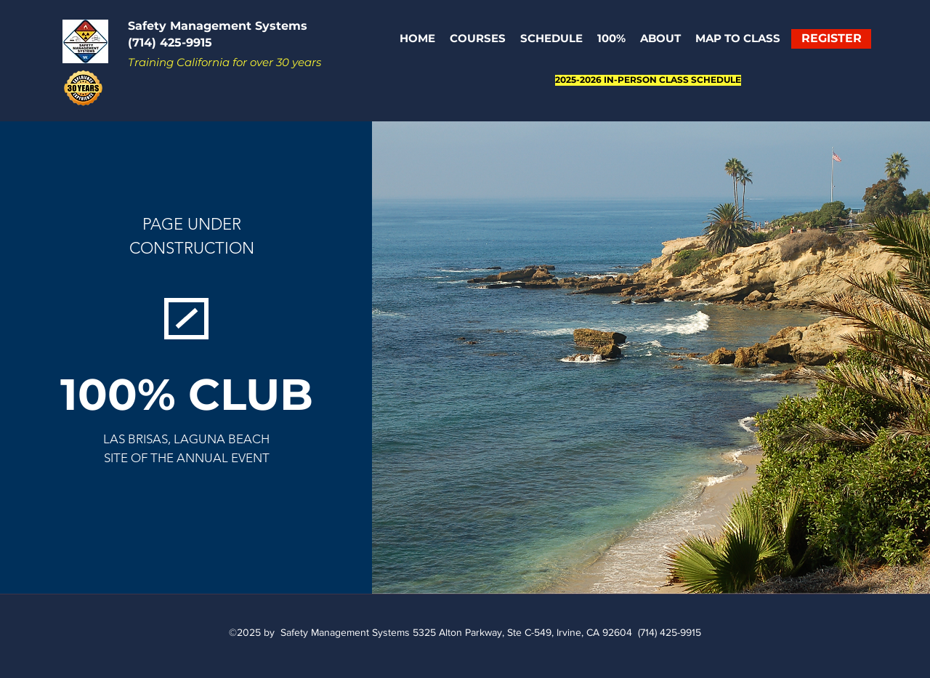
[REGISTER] (831, 39)
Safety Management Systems (217, 26)
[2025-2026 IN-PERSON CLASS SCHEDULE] (648, 80)
